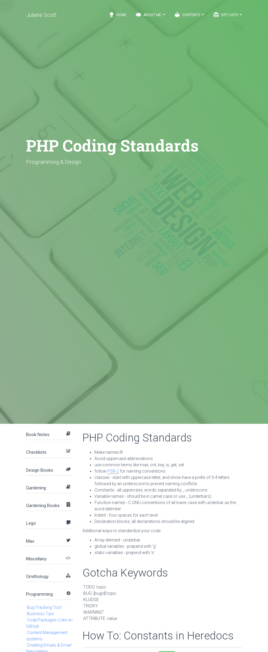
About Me (150, 15)
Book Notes (37, 434)
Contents (189, 15)
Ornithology (37, 576)
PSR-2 (113, 471)
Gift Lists (227, 15)
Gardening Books (43, 505)
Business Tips (40, 613)
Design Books (39, 470)
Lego (31, 523)
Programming (39, 594)
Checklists (36, 452)
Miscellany (36, 559)
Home (118, 15)
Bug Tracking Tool (44, 607)
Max (30, 541)
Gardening (36, 488)
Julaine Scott (41, 15)
